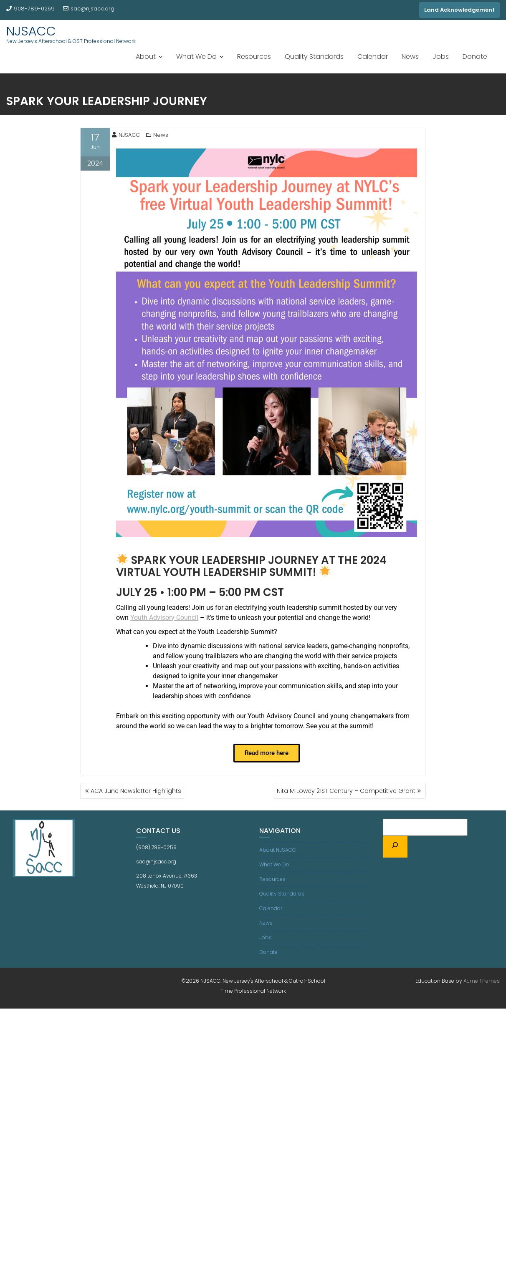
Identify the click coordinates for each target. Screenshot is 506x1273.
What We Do (196, 56)
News (410, 56)
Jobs (441, 56)
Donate (475, 56)
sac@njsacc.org (88, 9)
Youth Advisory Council (164, 617)
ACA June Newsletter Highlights (136, 791)
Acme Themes (481, 980)
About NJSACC (277, 849)
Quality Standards (314, 56)
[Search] (395, 847)
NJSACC (31, 31)
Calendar (372, 56)
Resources (254, 56)
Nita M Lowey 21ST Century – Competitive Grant (346, 791)
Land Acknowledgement (459, 10)
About (146, 56)
